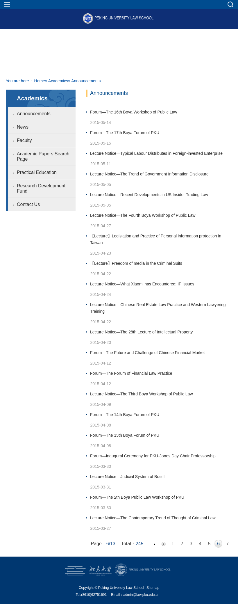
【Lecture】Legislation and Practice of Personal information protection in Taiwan (155, 239)
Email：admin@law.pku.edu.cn (135, 595)
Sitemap (152, 588)
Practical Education (37, 172)
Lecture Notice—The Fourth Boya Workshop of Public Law (142, 215)
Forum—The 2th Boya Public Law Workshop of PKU (137, 497)
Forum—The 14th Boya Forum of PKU (124, 414)
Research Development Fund (41, 188)
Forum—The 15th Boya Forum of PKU (124, 435)
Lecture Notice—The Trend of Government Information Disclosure (149, 174)
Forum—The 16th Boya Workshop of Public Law (133, 112)
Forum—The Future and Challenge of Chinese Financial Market (147, 352)
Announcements (34, 113)
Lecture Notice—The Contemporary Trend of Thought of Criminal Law (153, 518)
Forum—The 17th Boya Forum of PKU (124, 132)
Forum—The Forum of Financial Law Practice (131, 373)
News (22, 127)
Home (39, 81)
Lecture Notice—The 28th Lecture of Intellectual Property (141, 332)
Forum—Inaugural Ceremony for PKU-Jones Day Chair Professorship (153, 456)
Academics (58, 81)
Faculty (24, 140)
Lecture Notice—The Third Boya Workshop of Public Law (141, 394)
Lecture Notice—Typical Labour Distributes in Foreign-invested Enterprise (156, 153)
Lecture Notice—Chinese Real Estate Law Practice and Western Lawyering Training (158, 308)
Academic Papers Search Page (43, 156)
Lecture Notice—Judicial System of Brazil (127, 476)
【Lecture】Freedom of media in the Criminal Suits (136, 263)
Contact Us (28, 204)
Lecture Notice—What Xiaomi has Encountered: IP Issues (142, 284)
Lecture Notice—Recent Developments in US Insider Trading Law (149, 194)
